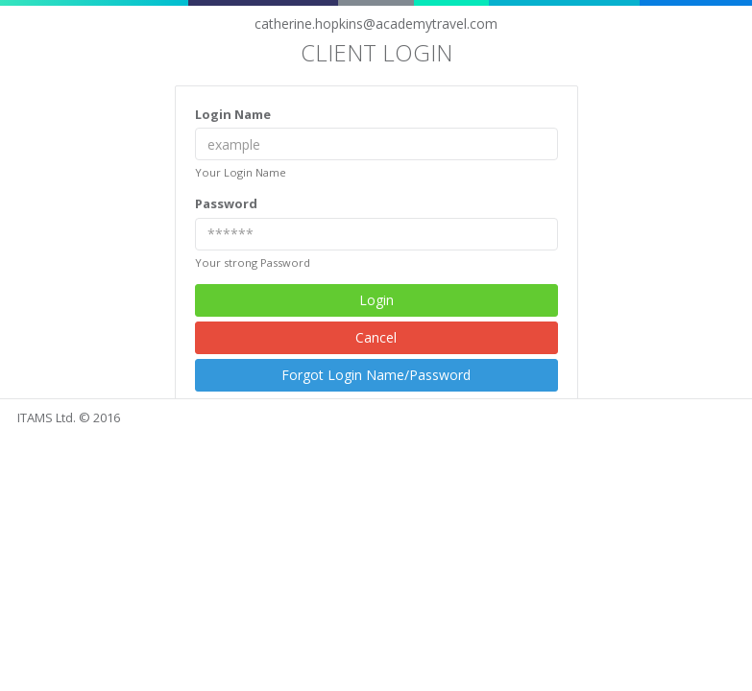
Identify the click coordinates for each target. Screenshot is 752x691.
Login (376, 300)
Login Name (233, 114)
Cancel (376, 337)
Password (226, 203)
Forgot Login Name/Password (376, 375)
